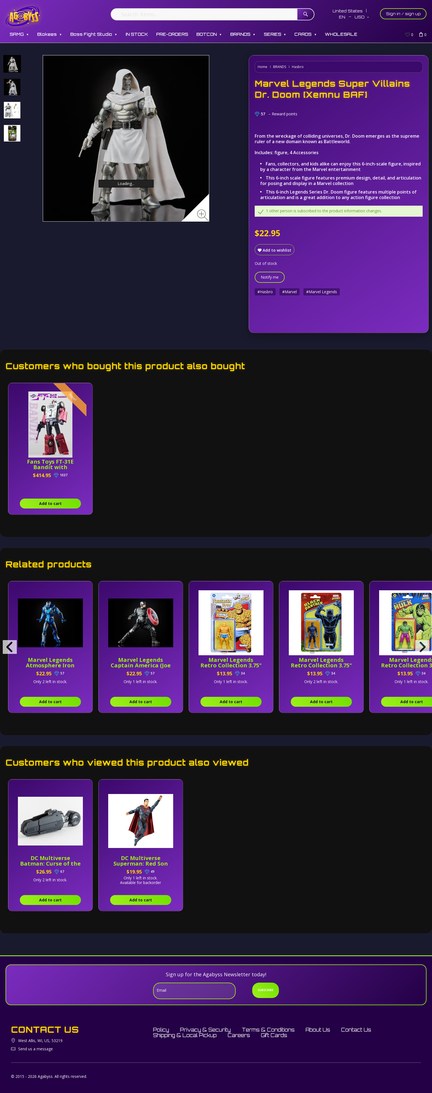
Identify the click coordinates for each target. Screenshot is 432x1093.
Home (262, 66)
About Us (318, 1029)
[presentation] (10, 647)
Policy (161, 1029)
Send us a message (35, 1048)
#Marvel (289, 291)
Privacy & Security (205, 1029)
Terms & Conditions (268, 1029)
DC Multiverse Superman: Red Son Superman (140, 863)
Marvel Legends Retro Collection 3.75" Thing (231, 665)
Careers (239, 1035)
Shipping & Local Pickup (185, 1035)
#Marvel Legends (321, 291)
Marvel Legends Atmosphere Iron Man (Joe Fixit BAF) (50, 665)
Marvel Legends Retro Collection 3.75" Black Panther (321, 665)
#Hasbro (265, 291)
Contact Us (356, 1029)
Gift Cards (274, 1035)
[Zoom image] (203, 215)
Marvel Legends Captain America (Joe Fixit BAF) (141, 665)
